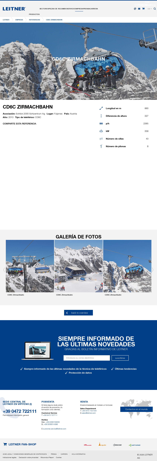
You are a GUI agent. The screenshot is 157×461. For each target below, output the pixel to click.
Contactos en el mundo (136, 409)
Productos (35, 7)
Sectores (47, 7)
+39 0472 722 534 (89, 411)
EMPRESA (90, 7)
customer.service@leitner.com (54, 429)
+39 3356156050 (53, 422)
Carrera (110, 7)
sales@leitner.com (89, 413)
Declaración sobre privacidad (28, 457)
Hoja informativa (78, 454)
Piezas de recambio (64, 7)
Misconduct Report (47, 457)
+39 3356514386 (51, 424)
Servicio (79, 7)
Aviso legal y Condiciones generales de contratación (25, 454)
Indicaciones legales (9, 457)
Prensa (99, 7)
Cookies (59, 457)
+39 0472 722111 (20, 411)
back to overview (79, 313)
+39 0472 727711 (50, 415)
